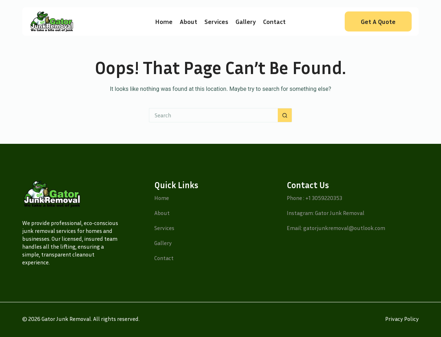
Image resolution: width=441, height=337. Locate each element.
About (188, 21)
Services (216, 21)
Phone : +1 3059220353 (314, 197)
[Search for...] (213, 115)
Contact (274, 21)
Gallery (246, 21)
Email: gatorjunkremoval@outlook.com (336, 227)
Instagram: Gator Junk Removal (325, 212)
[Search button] (285, 115)
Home (164, 21)
